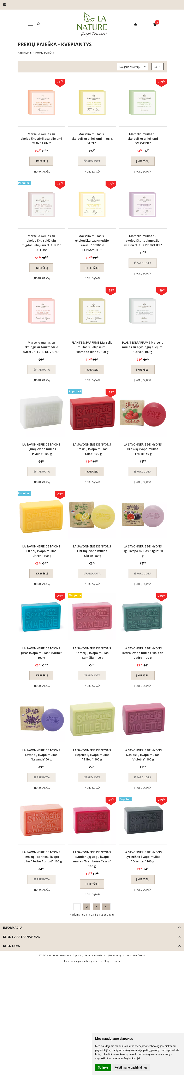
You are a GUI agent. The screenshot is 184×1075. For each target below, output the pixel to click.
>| (106, 907)
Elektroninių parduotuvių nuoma (82, 960)
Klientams (11, 946)
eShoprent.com (111, 960)
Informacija (12, 927)
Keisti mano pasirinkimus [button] (130, 1067)
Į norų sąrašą (41, 171)
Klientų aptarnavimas (21, 937)
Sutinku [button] (103, 1067)
